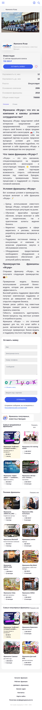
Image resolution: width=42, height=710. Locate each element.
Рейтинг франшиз (21, 681)
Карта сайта (21, 696)
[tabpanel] (21, 221)
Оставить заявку (18, 66)
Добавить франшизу (21, 685)
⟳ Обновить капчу (10, 387)
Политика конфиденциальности (21, 700)
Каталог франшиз (21, 678)
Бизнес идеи (21, 689)
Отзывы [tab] (15, 104)
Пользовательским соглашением (16, 408)
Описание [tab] (6, 104)
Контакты (20, 692)
